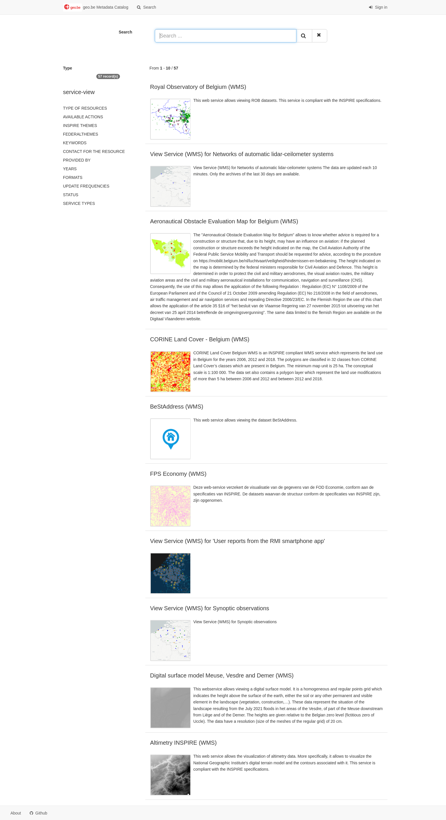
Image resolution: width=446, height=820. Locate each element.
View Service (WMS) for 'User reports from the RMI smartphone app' (237, 541)
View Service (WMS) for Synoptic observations (209, 608)
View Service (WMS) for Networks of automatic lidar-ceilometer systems (242, 154)
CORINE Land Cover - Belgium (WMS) (200, 339)
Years (70, 168)
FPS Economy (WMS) (178, 474)
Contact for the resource (94, 151)
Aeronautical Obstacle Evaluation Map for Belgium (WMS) (224, 221)
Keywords (75, 143)
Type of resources (85, 108)
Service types (79, 203)
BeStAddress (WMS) (176, 406)
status (70, 194)
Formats (72, 177)
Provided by (77, 160)
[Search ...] (225, 35)
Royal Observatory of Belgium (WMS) (198, 87)
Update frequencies (86, 186)
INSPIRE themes (80, 125)
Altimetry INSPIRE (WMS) (183, 743)
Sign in (378, 7)
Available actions (83, 117)
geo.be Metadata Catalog (95, 7)
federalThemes (80, 134)
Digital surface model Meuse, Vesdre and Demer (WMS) (222, 675)
